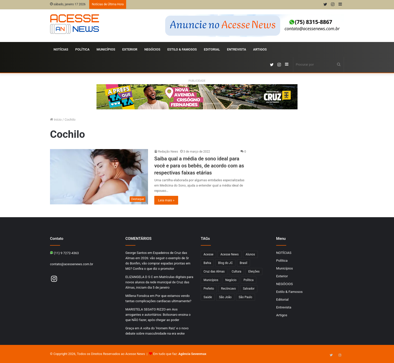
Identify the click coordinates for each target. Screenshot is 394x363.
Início (56, 119)
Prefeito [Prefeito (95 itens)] (209, 288)
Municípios (105, 49)
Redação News (168, 151)
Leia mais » (166, 200)
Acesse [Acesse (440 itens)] (208, 254)
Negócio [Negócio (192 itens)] (231, 280)
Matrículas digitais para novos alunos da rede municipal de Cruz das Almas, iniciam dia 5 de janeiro (159, 282)
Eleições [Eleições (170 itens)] (254, 271)
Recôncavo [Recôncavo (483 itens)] (228, 288)
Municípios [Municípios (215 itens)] (211, 280)
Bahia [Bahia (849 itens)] (207, 263)
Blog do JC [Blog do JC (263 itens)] (225, 263)
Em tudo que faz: (179, 354)
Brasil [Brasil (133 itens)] (243, 263)
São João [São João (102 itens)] (225, 297)
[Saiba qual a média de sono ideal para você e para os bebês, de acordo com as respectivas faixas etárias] (99, 176)
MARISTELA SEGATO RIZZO (145, 309)
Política (82, 49)
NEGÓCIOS (152, 49)
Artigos (260, 49)
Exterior (129, 49)
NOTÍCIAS (61, 49)
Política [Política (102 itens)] (248, 280)
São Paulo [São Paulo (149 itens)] (245, 297)
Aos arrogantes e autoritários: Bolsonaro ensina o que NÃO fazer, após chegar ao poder (157, 314)
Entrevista (236, 49)
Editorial (212, 49)
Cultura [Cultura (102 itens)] (236, 271)
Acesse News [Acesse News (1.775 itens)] (229, 254)
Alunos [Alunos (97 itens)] (250, 254)
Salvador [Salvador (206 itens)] (249, 288)
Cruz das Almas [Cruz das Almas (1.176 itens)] (214, 271)
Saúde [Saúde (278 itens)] (208, 297)
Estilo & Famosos (182, 49)
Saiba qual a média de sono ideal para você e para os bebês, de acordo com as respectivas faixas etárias (199, 166)
